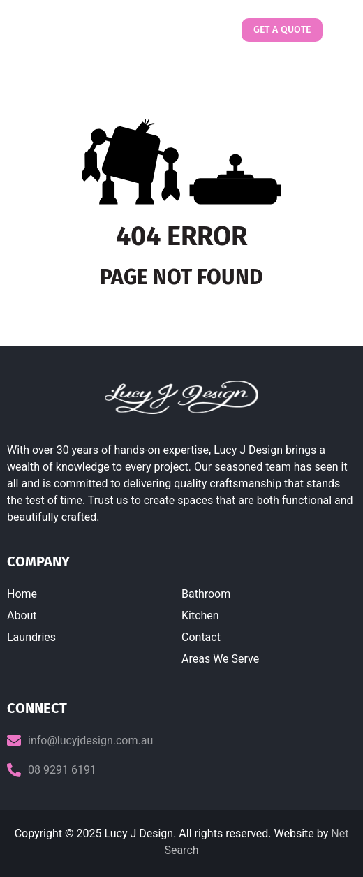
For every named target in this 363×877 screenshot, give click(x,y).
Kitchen (200, 615)
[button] (337, 30)
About (22, 615)
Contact (201, 637)
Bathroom (206, 593)
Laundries (31, 637)
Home (22, 593)
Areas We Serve (220, 658)
